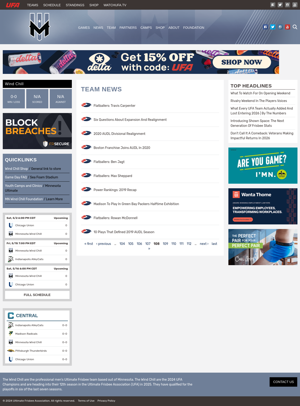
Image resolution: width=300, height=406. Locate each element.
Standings (75, 5)
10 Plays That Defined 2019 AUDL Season (124, 232)
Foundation (193, 27)
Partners (128, 27)
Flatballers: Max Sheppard (113, 176)
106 (139, 244)
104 (122, 244)
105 (130, 244)
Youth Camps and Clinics (23, 186)
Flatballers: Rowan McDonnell (116, 218)
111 (181, 244)
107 (147, 244)
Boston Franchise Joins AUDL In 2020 (122, 148)
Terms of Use (86, 400)
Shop (94, 5)
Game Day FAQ (16, 177)
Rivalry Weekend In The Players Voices (259, 101)
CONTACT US (283, 382)
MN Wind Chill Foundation (24, 199)
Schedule (52, 5)
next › (204, 244)
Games (84, 27)
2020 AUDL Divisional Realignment (120, 134)
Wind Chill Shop (16, 169)
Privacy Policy (106, 400)
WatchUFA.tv (115, 5)
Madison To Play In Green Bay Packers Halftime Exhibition (136, 204)
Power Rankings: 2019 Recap (115, 190)
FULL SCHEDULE (37, 295)
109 (165, 244)
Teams (32, 5)
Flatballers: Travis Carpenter (115, 106)
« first (88, 244)
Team (111, 27)
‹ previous (103, 244)
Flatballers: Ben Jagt (109, 162)
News (98, 27)
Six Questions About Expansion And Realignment (130, 120)
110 (173, 244)
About (173, 27)
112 (189, 244)
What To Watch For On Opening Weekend (260, 93)
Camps (146, 27)
